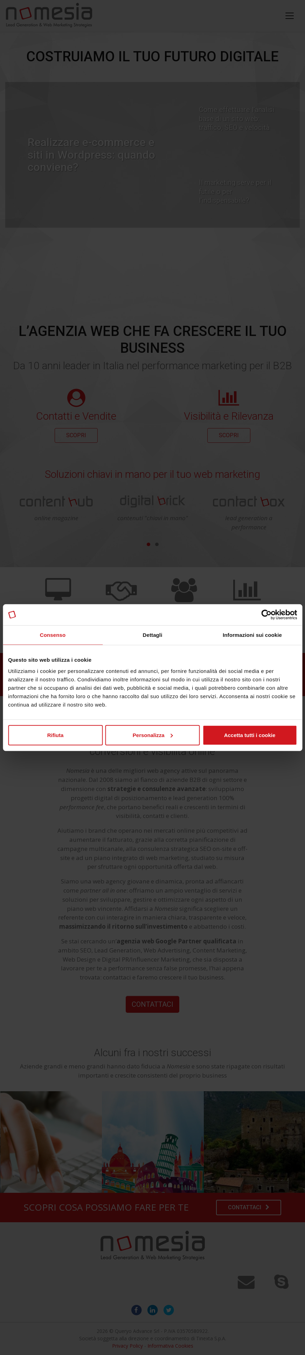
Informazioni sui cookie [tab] (252, 635)
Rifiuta (55, 735)
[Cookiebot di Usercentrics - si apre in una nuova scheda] (266, 615)
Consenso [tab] (52, 635)
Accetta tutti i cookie (250, 735)
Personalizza (153, 735)
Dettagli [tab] (152, 635)
